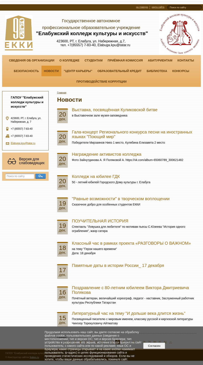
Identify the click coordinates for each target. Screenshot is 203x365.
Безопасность (26, 71)
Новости (51, 71)
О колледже (69, 60)
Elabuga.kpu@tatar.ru (23, 143)
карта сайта (158, 7)
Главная (61, 92)
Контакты (185, 60)
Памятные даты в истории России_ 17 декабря (118, 265)
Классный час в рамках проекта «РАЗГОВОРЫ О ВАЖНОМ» (131, 243)
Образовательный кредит (119, 71)
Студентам (94, 60)
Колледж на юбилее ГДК (96, 176)
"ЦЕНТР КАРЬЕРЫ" (78, 71)
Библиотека (157, 71)
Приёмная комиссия (125, 60)
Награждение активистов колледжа (106, 154)
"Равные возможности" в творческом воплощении (121, 198)
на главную (142, 7)
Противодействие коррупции (101, 81)
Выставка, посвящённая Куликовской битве (115, 109)
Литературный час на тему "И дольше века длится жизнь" (128, 313)
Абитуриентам (160, 60)
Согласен (154, 345)
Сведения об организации (31, 60)
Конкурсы (180, 71)
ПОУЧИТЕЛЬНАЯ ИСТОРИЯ (100, 221)
